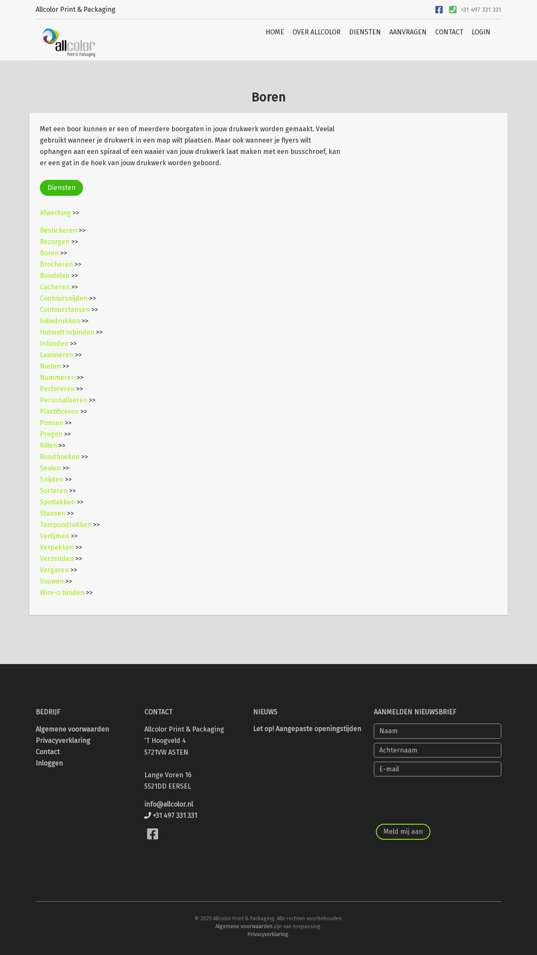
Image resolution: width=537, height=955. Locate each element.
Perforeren (57, 389)
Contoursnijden (64, 298)
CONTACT (449, 32)
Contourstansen (65, 310)
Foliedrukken (60, 321)
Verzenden (57, 559)
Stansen (52, 513)
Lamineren (56, 355)
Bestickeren (58, 230)
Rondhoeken (60, 457)
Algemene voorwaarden (72, 729)
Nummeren (57, 377)
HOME (275, 32)
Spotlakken (57, 502)
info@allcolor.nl (168, 804)
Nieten (50, 366)
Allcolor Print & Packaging (75, 9)
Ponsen (51, 423)
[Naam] (437, 731)
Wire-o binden (62, 593)
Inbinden (54, 344)
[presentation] (437, 797)
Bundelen (55, 276)
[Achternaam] (437, 750)
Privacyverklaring (63, 741)
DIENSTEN (365, 32)
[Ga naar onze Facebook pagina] (439, 9)
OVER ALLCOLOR (316, 32)
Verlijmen (54, 536)
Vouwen (52, 581)
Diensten (61, 188)
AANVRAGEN (408, 32)
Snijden (51, 479)
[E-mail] (437, 769)
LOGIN (481, 32)
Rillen (48, 445)
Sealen (50, 468)
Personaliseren (63, 400)
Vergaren (54, 570)
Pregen (51, 434)
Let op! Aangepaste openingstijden (307, 729)
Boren (49, 253)
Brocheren (56, 264)
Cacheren (55, 287)
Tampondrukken (65, 525)
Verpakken (57, 547)
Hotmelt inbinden (67, 332)
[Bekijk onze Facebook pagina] (152, 844)
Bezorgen (55, 242)
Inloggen (49, 763)
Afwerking (55, 213)
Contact (48, 752)
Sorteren (54, 491)
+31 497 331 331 (481, 9)
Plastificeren (59, 411)
